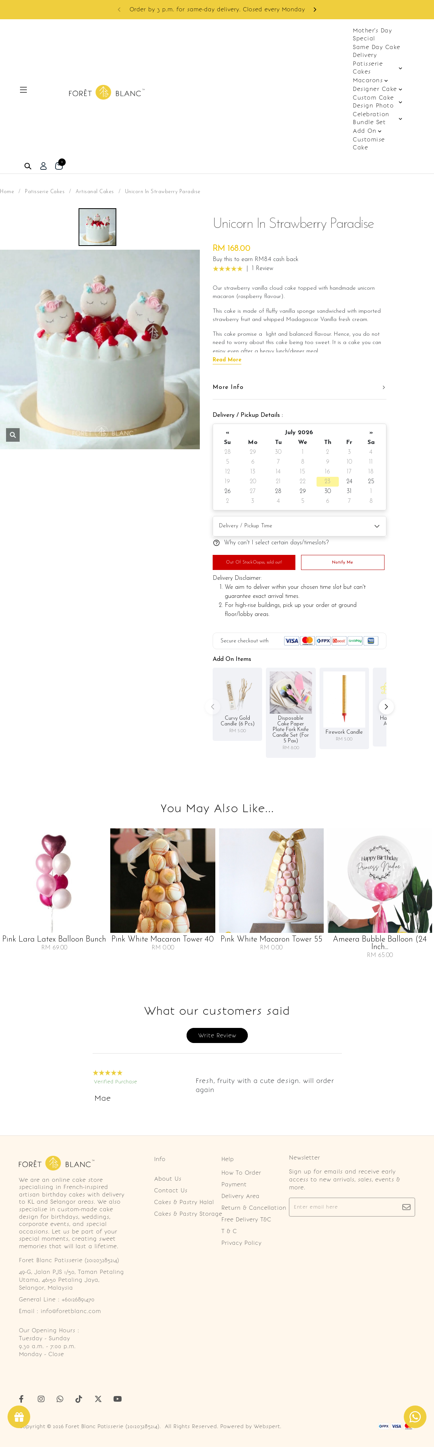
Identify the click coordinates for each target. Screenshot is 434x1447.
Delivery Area (240, 1196)
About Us (167, 1178)
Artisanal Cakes (95, 191)
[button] (314, 9)
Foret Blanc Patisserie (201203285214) (112, 1426)
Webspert (267, 1426)
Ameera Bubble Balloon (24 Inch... (380, 943)
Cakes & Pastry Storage (188, 1213)
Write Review (217, 1035)
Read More (227, 360)
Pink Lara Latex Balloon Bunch (54, 939)
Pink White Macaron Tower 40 (162, 939)
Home (7, 191)
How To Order (241, 1172)
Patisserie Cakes (45, 191)
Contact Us (170, 1190)
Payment (234, 1184)
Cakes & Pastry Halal (184, 1202)
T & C (229, 1231)
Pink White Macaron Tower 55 (271, 939)
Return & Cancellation (253, 1207)
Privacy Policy (241, 1243)
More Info (228, 387)
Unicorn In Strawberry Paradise (163, 191)
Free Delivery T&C (246, 1219)
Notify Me (342, 562)
